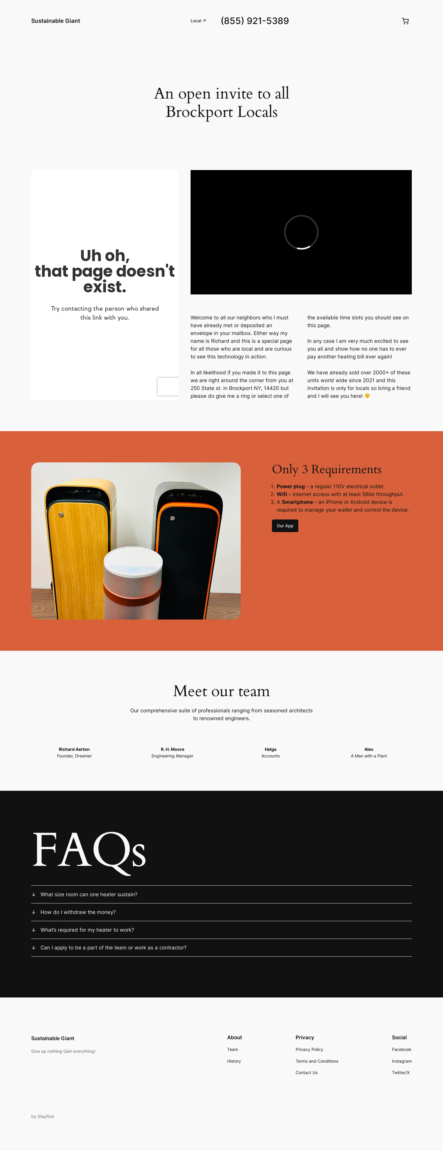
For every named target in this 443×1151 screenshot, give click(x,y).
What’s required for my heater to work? (87, 930)
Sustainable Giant (55, 20)
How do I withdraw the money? (78, 912)
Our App (285, 525)
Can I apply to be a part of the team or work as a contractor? (114, 948)
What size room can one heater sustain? (89, 894)
